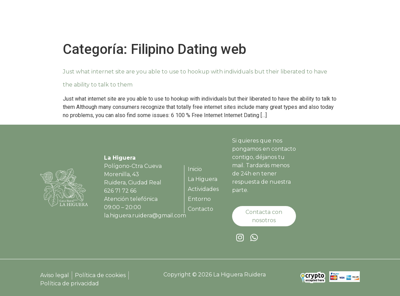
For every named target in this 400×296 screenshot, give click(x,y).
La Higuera (222, 21)
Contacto (338, 21)
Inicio (189, 21)
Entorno (303, 21)
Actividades (265, 21)
